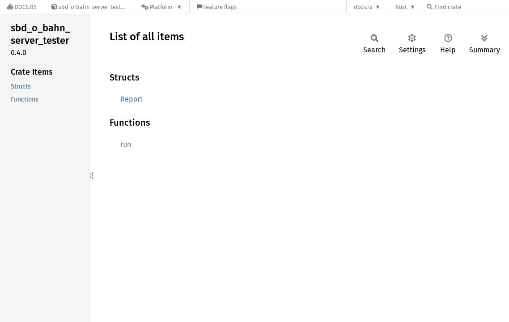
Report (131, 99)
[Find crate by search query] (471, 7)
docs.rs (363, 7)
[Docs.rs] (22, 7)
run (125, 144)
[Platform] (161, 7)
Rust (401, 7)
